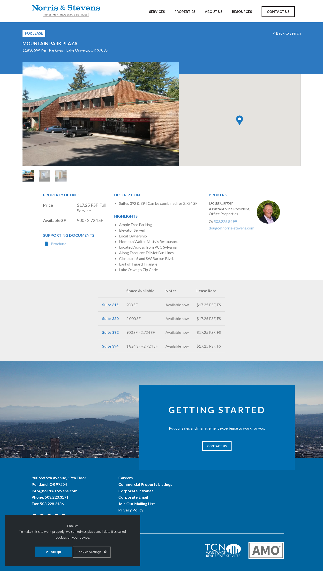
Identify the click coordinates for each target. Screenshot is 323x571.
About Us (213, 11)
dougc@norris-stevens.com (231, 228)
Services (157, 11)
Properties (184, 11)
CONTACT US (217, 446)
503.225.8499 (225, 221)
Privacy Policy (130, 510)
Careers (125, 477)
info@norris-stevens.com (54, 490)
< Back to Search (287, 33)
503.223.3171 (56, 497)
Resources (242, 11)
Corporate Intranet (135, 490)
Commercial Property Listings (145, 484)
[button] (239, 120)
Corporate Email (133, 497)
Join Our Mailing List (136, 503)
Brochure (58, 243)
